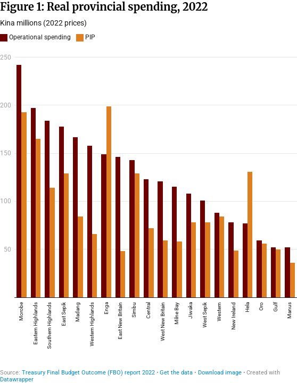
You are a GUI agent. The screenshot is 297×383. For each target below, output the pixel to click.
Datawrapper (17, 379)
